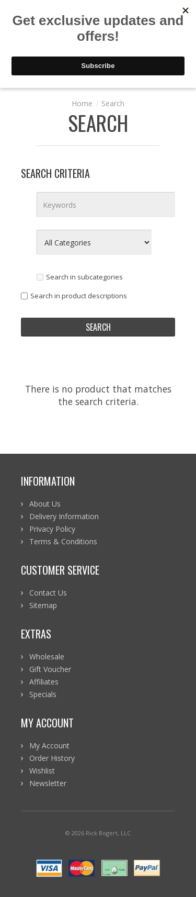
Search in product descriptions (74, 295)
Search (112, 103)
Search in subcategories (80, 277)
